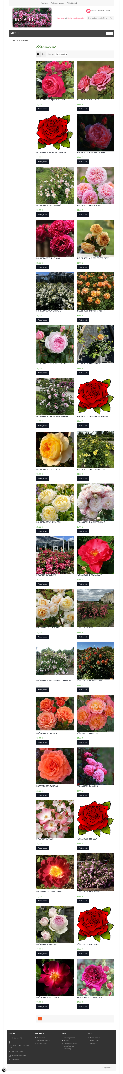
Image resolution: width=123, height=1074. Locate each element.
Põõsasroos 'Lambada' (47, 733)
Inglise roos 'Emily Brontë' (48, 205)
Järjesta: (51, 54)
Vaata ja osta (42, 109)
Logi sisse (61, 18)
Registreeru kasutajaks (75, 18)
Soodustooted (95, 1038)
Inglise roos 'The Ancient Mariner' (52, 416)
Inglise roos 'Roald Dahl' (89, 364)
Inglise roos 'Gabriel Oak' (48, 258)
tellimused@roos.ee (19, 1055)
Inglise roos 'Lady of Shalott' (91, 311)
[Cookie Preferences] (4, 1070)
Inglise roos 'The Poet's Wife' (49, 469)
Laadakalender (69, 1046)
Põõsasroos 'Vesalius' (46, 944)
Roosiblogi (67, 1049)
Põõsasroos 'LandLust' (88, 733)
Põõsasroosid (23, 40)
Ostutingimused (69, 1038)
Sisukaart (93, 1043)
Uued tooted (94, 1040)
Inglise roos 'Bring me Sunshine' (51, 152)
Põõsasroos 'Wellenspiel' (89, 944)
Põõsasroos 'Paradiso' (87, 786)
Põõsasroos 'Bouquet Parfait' (91, 522)
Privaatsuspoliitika (70, 1043)
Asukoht (67, 1040)
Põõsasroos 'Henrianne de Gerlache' (53, 680)
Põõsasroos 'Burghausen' (89, 575)
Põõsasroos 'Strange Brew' (49, 892)
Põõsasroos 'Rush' (45, 839)
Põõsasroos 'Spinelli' (87, 839)
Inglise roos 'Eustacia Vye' (89, 205)
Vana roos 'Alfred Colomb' (89, 997)
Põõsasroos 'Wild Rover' (47, 997)
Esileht (14, 40)
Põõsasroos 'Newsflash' (47, 786)
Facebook (15, 1059)
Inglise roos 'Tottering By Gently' (93, 469)
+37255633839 (17, 1051)
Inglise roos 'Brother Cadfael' (91, 152)
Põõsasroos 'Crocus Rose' (48, 628)
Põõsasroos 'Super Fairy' (88, 892)
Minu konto (44, 3)
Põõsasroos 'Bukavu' (46, 575)
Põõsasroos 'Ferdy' (86, 628)
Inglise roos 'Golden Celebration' (93, 258)
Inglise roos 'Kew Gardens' (48, 311)
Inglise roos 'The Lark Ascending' (92, 416)
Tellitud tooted (72, 3)
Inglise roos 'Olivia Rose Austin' (51, 364)
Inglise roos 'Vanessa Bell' (48, 522)
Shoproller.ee (107, 1067)
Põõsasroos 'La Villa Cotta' (90, 680)
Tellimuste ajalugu (57, 3)
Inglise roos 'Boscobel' (88, 100)
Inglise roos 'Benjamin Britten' (50, 100)
